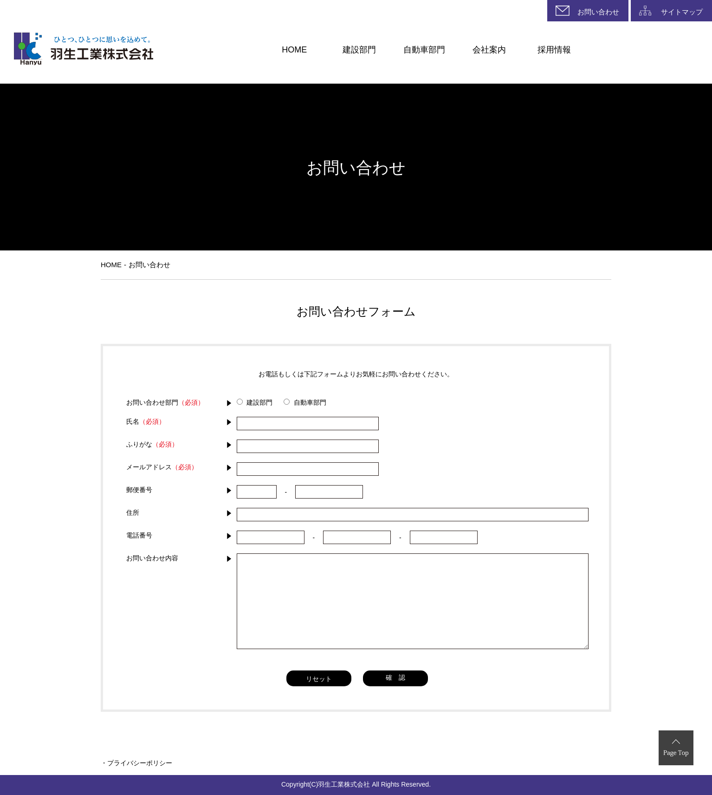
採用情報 (554, 49)
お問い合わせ (598, 12)
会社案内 (489, 49)
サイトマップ (682, 12)
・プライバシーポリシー (136, 763)
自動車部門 (424, 49)
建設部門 (359, 49)
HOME (294, 49)
